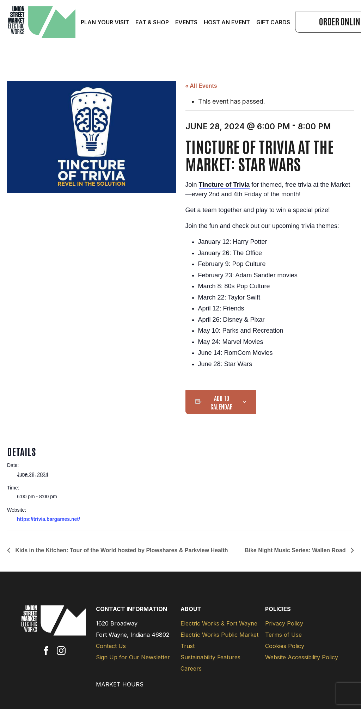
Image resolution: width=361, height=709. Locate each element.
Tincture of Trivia (224, 184)
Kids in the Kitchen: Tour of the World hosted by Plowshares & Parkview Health (121, 550)
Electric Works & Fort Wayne (218, 623)
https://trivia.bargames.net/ (48, 519)
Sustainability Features (210, 657)
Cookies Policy (284, 645)
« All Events (201, 86)
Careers (191, 668)
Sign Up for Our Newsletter (133, 657)
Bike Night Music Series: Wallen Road (296, 550)
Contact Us (111, 645)
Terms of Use (283, 634)
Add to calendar (221, 402)
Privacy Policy (284, 623)
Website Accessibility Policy (301, 657)
